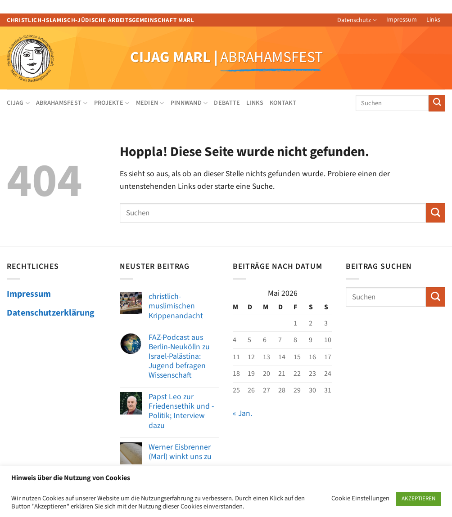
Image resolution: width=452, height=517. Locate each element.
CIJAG (18, 102)
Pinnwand (189, 102)
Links (433, 19)
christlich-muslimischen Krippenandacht (176, 306)
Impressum (401, 19)
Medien (150, 102)
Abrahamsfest (62, 102)
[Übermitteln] (437, 103)
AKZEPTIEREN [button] (418, 499)
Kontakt (283, 102)
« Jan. (242, 413)
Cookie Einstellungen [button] (360, 499)
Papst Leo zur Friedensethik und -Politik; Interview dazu (181, 411)
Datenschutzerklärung (51, 313)
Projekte (112, 102)
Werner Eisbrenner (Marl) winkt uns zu (180, 451)
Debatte (227, 102)
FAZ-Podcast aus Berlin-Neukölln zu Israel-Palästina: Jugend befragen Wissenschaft (179, 356)
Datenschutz (357, 20)
